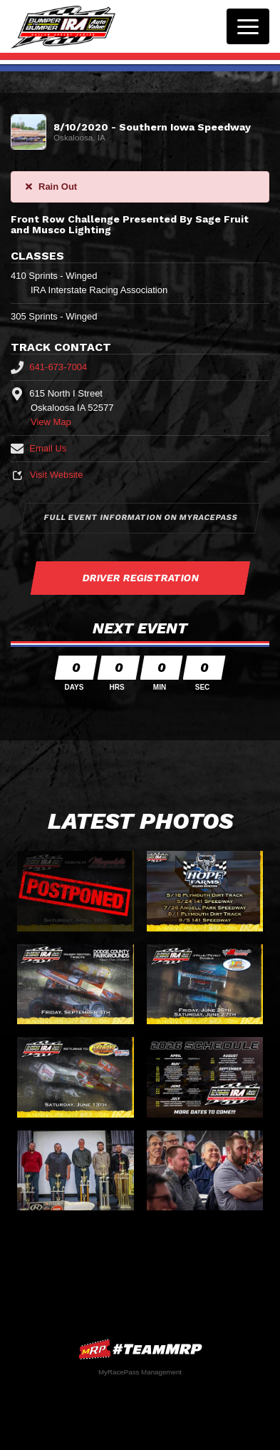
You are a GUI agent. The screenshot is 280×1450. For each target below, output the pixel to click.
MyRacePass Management (140, 1372)
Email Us (38, 448)
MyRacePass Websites (140, 1349)
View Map (51, 422)
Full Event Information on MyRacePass (140, 517)
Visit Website (47, 474)
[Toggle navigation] (248, 26)
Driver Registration (140, 577)
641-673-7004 (49, 367)
